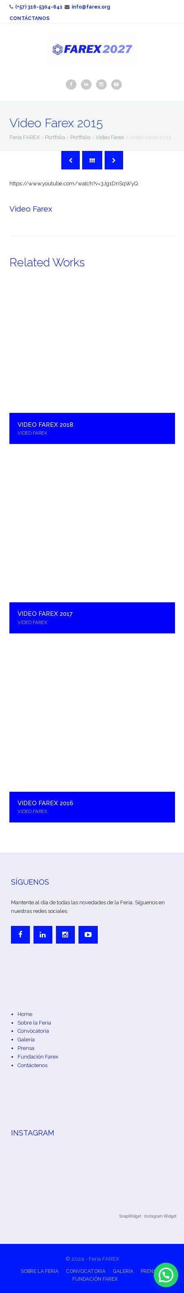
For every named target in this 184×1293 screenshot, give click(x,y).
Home (25, 1014)
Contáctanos (29, 18)
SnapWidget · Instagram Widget (148, 1216)
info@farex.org (87, 7)
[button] (166, 1275)
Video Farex (30, 208)
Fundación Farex (38, 1057)
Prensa (26, 1048)
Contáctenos (32, 1065)
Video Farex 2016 (45, 803)
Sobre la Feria (34, 1023)
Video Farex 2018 (45, 424)
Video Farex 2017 (45, 613)
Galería (26, 1039)
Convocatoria (33, 1031)
